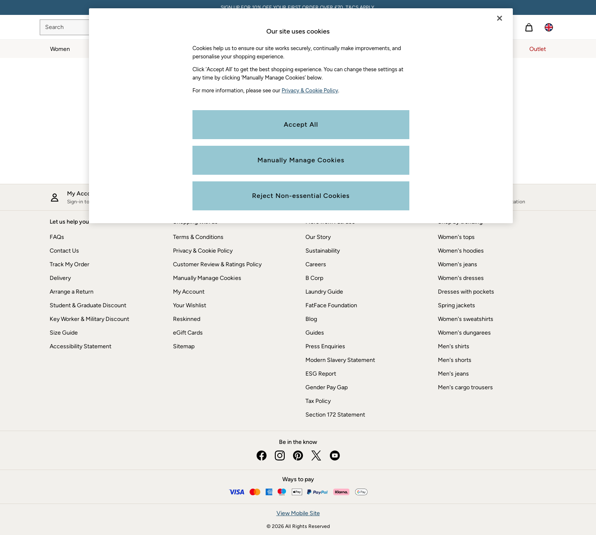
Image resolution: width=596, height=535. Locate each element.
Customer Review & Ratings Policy (217, 264)
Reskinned (186, 319)
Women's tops (456, 237)
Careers (315, 264)
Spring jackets (456, 305)
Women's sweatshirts (465, 319)
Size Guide (64, 332)
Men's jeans (453, 373)
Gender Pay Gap (326, 387)
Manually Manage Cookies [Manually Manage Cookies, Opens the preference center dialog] (300, 160)
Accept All (301, 124)
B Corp (314, 278)
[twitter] (316, 455)
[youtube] (334, 455)
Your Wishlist (189, 305)
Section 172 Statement (335, 414)
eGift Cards (188, 332)
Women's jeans (457, 264)
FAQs (57, 237)
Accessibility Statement (80, 346)
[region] (301, 115)
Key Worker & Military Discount (89, 319)
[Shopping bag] (529, 27)
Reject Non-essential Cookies (301, 196)
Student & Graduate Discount (88, 305)
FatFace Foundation (331, 305)
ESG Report (320, 373)
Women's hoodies (461, 250)
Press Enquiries (325, 346)
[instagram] (280, 455)
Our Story (318, 237)
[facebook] (261, 455)
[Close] (499, 18)
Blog (311, 319)
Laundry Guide (324, 291)
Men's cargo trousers (465, 387)
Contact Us (64, 250)
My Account (188, 291)
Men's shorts (454, 360)
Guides (314, 332)
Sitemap (184, 346)
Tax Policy (318, 401)
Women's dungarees (464, 332)
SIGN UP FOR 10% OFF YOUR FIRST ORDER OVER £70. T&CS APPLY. (298, 7)
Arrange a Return (72, 291)
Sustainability (322, 250)
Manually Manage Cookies (207, 278)
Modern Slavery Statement (340, 360)
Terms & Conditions (198, 237)
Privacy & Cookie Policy (203, 250)
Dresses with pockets (466, 291)
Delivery (60, 278)
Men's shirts (453, 346)
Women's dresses (461, 278)
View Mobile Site (298, 513)
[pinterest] (298, 455)
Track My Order (69, 264)
